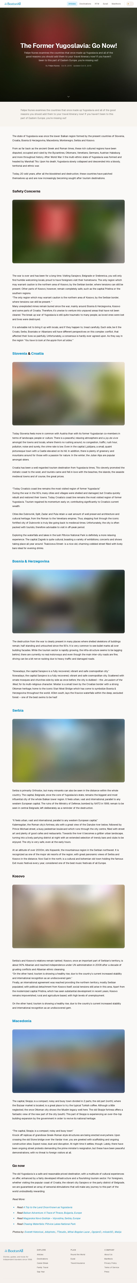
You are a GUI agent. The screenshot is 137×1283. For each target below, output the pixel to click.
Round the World (78, 1254)
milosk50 (107, 1231)
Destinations (85, 4)
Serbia (17, 710)
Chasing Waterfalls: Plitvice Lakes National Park (49, 1223)
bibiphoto (50, 1231)
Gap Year (41, 1272)
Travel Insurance (78, 1263)
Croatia (37, 353)
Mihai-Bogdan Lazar (78, 1231)
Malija (117, 1231)
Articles (72, 4)
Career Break (42, 1263)
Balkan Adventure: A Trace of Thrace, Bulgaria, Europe (52, 1212)
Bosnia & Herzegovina (30, 561)
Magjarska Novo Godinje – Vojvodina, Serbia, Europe (51, 1218)
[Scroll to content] (68, 96)
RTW (97, 4)
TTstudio (61, 1231)
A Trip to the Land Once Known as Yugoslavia (47, 1207)
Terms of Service (111, 1267)
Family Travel (42, 1267)
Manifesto (116, 4)
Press (106, 1272)
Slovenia (19, 353)
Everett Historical (34, 1231)
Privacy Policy (110, 1263)
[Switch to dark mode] (130, 4)
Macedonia (21, 1021)
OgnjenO (96, 1231)
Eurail (105, 4)
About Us (108, 1254)
